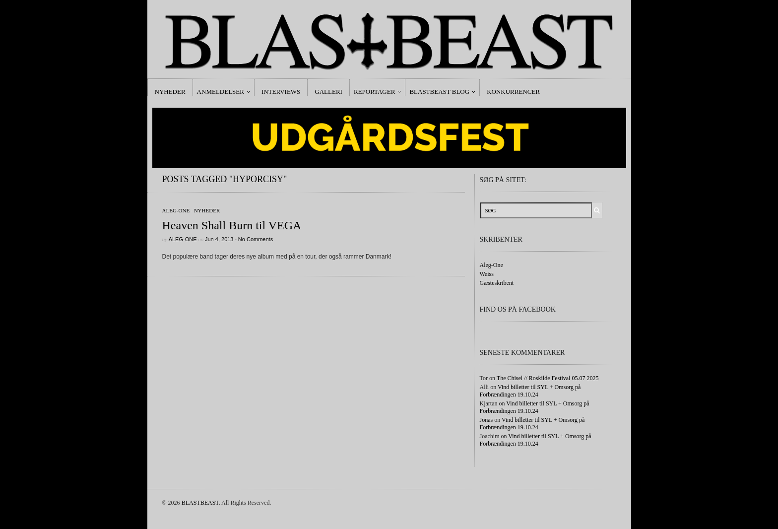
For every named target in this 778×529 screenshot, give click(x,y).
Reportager (374, 91)
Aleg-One (176, 210)
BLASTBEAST (200, 502)
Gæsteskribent (497, 282)
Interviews (280, 91)
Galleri (328, 91)
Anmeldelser (220, 91)
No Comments (255, 239)
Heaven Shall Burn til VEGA (232, 225)
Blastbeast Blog (439, 91)
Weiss (487, 273)
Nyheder (170, 91)
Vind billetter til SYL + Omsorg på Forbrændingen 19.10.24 (530, 391)
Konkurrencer (513, 91)
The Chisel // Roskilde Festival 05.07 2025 (548, 378)
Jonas (486, 419)
